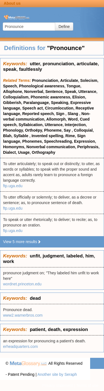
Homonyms (13, 147)
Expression (84, 141)
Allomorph (56, 119)
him (89, 256)
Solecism (88, 80)
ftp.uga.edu (12, 186)
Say (68, 130)
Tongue (73, 86)
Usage (24, 152)
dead (35, 298)
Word (73, 119)
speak (9, 69)
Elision (78, 97)
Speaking (59, 102)
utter (35, 63)
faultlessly (30, 69)
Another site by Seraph (57, 374)
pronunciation (58, 63)
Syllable (21, 136)
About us (12, 3)
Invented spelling (47, 136)
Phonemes (32, 141)
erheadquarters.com (20, 346)
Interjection (75, 124)
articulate (87, 63)
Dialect (9, 152)
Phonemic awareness (50, 97)
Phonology (13, 130)
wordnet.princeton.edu (22, 284)
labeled (75, 256)
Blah (7, 136)
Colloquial (83, 130)
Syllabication (30, 124)
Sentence (53, 91)
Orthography (43, 152)
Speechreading (58, 141)
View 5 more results (22, 241)
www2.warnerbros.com (22, 315)
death (54, 329)
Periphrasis (87, 147)
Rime (70, 136)
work (8, 261)
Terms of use (87, 385)
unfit (35, 256)
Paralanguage (36, 102)
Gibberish (12, 102)
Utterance (87, 91)
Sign (60, 113)
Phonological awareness (41, 86)
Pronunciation (45, 80)
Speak (70, 91)
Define (64, 26)
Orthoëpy (33, 130)
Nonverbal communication (50, 147)
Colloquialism (16, 97)
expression (75, 329)
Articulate (69, 80)
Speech (10, 86)
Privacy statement (57, 385)
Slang (73, 113)
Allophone (12, 91)
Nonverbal (33, 91)
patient (37, 329)
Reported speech (38, 113)
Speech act (32, 108)
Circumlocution (59, 108)
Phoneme (53, 130)
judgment (53, 256)
